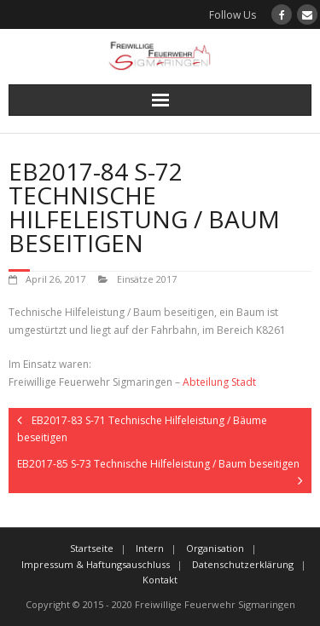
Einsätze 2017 (147, 279)
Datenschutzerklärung (243, 564)
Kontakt (160, 579)
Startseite (91, 548)
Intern (150, 548)
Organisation (215, 548)
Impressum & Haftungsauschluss (95, 564)
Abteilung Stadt (219, 382)
